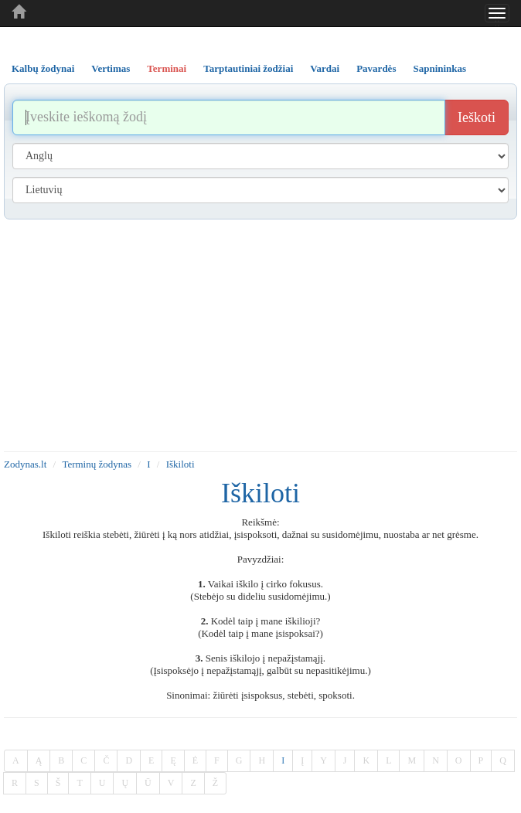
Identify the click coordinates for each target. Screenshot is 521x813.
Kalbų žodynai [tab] (43, 68)
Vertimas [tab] (110, 68)
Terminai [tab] (166, 68)
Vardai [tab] (324, 68)
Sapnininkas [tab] (439, 68)
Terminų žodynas (96, 464)
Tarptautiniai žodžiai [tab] (248, 68)
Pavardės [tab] (376, 68)
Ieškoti (476, 117)
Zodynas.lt (25, 464)
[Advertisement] (260, 335)
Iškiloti (180, 464)
